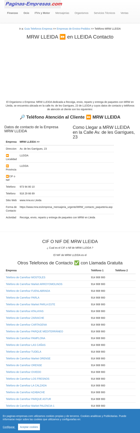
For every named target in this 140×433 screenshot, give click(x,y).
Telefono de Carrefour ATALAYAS (25, 311)
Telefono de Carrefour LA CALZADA (26, 385)
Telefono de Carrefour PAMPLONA (25, 338)
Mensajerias (62, 13)
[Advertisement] (70, 67)
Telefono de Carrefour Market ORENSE (28, 358)
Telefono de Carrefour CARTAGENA (26, 324)
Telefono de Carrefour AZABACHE (25, 392)
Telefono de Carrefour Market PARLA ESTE (30, 304)
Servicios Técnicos (104, 13)
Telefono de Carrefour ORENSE (24, 365)
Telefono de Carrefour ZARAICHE (25, 317)
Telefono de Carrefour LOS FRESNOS (27, 378)
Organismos (81, 13)
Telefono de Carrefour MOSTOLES (25, 277)
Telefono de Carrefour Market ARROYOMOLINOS (34, 284)
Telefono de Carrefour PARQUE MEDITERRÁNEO (34, 331)
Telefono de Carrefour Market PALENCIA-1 (30, 405)
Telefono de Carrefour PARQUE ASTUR (28, 399)
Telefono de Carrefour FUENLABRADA (28, 290)
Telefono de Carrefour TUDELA (23, 351)
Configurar (9, 427)
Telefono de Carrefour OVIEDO (23, 372)
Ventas (124, 13)
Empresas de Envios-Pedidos (73, 28)
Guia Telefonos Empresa (38, 28)
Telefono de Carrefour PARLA (22, 297)
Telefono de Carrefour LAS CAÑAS (26, 344)
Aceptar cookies (29, 427)
